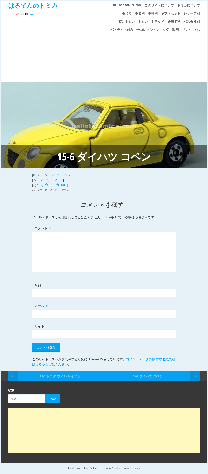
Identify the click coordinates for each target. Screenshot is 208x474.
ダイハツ (40, 180)
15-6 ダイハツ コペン (148, 376)
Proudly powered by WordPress (83, 468)
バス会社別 (192, 21)
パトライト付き (121, 29)
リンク (187, 29)
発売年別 (173, 21)
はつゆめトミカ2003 (50, 185)
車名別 (140, 13)
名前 (40, 285)
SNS (197, 29)
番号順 (127, 13)
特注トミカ (127, 21)
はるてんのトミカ (33, 5)
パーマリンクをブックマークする (50, 189)
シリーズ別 (192, 13)
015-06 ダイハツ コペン (52, 175)
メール (41, 305)
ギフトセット (170, 13)
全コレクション (147, 29)
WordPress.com (131, 468)
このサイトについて (159, 5)
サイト (39, 326)
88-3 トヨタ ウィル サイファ (60, 376)
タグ (165, 29)
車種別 (153, 13)
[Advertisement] (104, 58)
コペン (57, 180)
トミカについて (188, 5)
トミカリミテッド (151, 21)
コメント (43, 228)
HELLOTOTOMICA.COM (127, 5)
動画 (175, 29)
